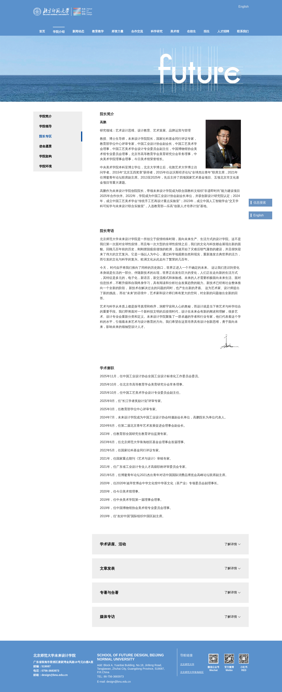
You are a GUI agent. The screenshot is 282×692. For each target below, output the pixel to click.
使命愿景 (45, 146)
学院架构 (45, 156)
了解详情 (232, 544)
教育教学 (98, 31)
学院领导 (45, 126)
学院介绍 (59, 31)
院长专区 (45, 136)
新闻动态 (78, 31)
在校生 (191, 31)
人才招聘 (223, 31)
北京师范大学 (187, 664)
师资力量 (117, 31)
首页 (42, 31)
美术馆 (174, 31)
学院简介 (45, 116)
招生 (207, 31)
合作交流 (137, 31)
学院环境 (45, 166)
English (244, 6)
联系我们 (243, 31)
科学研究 (157, 31)
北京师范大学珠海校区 (192, 672)
